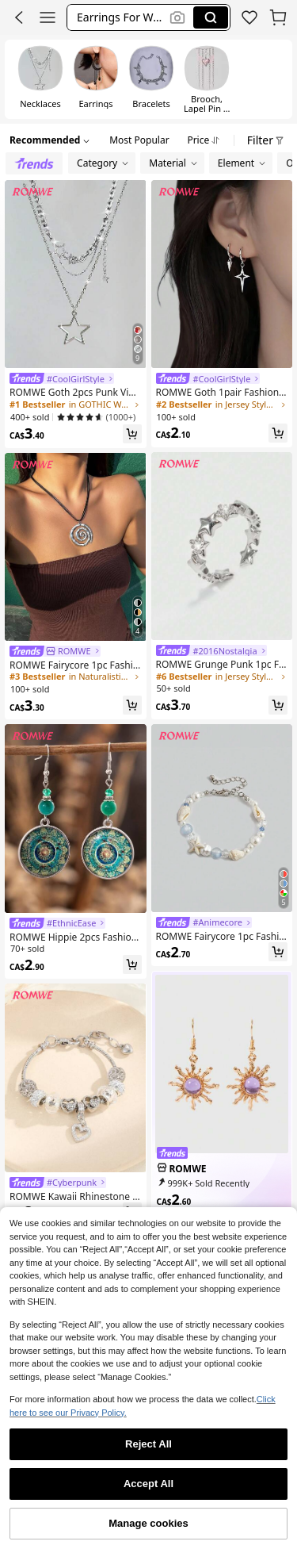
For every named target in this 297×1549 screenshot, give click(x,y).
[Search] (210, 17)
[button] (120, 17)
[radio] (40, 79)
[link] (62, 378)
